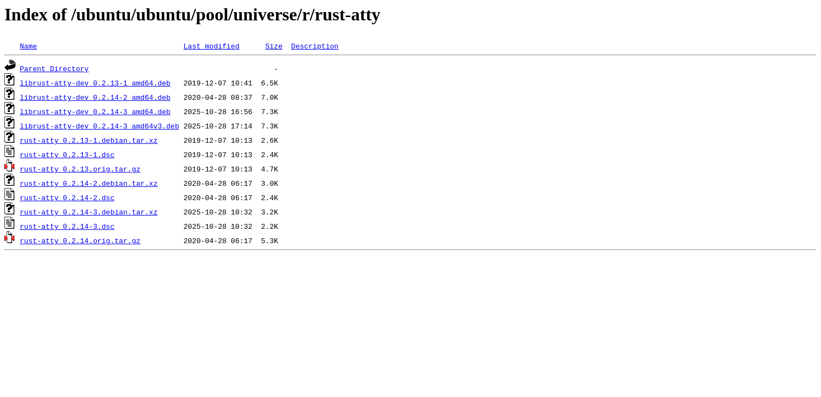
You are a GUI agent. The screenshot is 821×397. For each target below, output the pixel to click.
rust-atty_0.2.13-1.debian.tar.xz (89, 140)
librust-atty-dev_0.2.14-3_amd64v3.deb (99, 126)
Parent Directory (54, 68)
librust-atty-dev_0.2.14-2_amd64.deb (95, 97)
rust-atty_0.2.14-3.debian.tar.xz (89, 212)
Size (273, 46)
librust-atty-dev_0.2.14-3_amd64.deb (95, 111)
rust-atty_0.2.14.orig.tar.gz (80, 240)
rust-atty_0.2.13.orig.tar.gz (80, 169)
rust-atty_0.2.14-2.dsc (67, 197)
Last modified (211, 46)
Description (314, 46)
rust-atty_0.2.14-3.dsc (67, 226)
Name (28, 46)
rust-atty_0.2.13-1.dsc (67, 154)
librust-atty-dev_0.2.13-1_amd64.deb (95, 83)
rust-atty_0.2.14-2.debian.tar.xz (89, 183)
